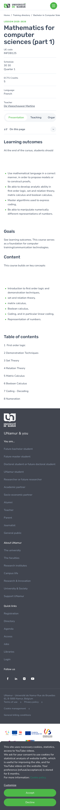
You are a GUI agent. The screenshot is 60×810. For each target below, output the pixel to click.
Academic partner (14, 487)
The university (12, 550)
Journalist (9, 525)
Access (8, 636)
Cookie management (15, 708)
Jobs (6, 644)
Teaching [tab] (35, 117)
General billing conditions (17, 715)
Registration (11, 613)
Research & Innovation (17, 581)
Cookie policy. (38, 777)
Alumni (8, 502)
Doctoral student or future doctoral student (29, 464)
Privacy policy (31, 701)
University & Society (16, 588)
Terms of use (10, 701)
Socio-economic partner (18, 495)
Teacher (8, 510)
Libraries (9, 652)
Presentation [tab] (16, 117)
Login (7, 659)
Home (7, 15)
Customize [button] (10, 785)
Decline (30, 802)
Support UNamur (14, 596)
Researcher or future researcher (23, 479)
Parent (8, 517)
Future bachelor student (18, 449)
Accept (30, 793)
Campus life (11, 573)
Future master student (17, 456)
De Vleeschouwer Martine (19, 106)
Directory (9, 621)
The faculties (11, 558)
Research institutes (15, 565)
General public (12, 533)
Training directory (21, 15)
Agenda (8, 629)
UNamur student (14, 472)
